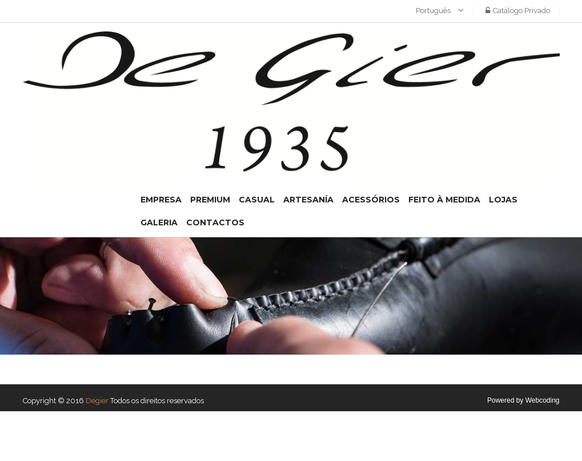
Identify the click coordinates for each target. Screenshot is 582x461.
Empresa (161, 199)
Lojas (503, 199)
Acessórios (371, 199)
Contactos (215, 222)
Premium (210, 199)
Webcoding (542, 400)
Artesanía (308, 199)
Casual (257, 199)
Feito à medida (444, 199)
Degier (97, 400)
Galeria (159, 222)
